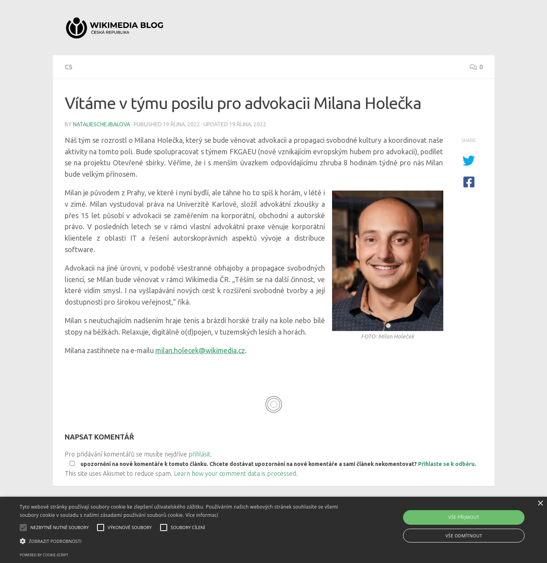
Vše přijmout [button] (463, 517)
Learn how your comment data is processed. (236, 473)
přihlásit (200, 454)
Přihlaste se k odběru (446, 464)
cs (69, 67)
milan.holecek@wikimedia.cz (200, 350)
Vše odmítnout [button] (464, 536)
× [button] (540, 504)
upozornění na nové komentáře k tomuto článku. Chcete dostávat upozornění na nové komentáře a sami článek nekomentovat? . (271, 464)
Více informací (201, 515)
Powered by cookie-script (44, 554)
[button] (185, 541)
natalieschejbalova (101, 124)
